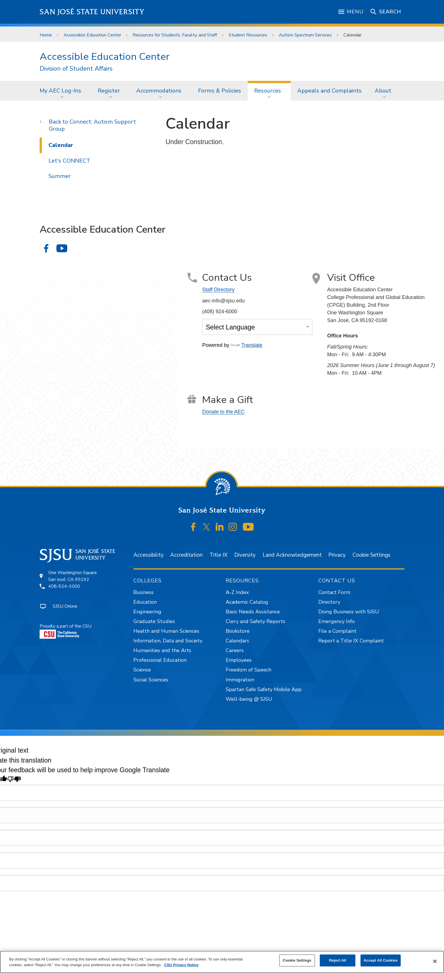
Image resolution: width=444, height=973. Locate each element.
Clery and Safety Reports (255, 621)
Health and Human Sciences (166, 631)
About (383, 91)
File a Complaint (337, 631)
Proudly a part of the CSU (65, 631)
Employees (239, 660)
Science (142, 669)
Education (145, 602)
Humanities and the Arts (162, 650)
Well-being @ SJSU (249, 699)
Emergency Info (336, 621)
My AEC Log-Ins (60, 91)
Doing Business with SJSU (348, 611)
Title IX (218, 555)
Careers (235, 650)
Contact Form (334, 592)
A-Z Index (237, 592)
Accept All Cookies (381, 960)
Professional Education (160, 660)
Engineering (147, 611)
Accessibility (148, 555)
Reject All (337, 960)
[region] (222, 962)
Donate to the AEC (223, 412)
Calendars (237, 640)
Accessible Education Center (92, 35)
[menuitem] (62, 90)
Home (46, 35)
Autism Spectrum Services (305, 35)
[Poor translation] (14, 779)
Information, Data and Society (167, 640)
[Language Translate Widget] (257, 327)
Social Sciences (150, 679)
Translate (246, 345)
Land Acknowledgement (292, 555)
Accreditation (186, 555)
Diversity (245, 555)
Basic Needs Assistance (253, 611)
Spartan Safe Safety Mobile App (264, 689)
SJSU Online (65, 606)
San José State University (92, 11)
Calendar (352, 35)
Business (143, 592)
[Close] (435, 961)
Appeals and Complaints (329, 91)
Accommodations (159, 91)
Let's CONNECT (69, 161)
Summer (59, 176)
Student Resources (248, 35)
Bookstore (238, 631)
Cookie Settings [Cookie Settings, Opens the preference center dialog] (297, 960)
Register (109, 91)
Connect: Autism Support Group (92, 125)
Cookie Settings (371, 555)
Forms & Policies (219, 91)
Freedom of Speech (248, 669)
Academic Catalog (247, 602)
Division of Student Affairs (76, 69)
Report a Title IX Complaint (351, 640)
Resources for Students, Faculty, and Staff (175, 35)
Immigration (240, 679)
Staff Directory (218, 289)
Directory (329, 602)
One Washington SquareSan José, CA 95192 (72, 576)
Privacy (337, 555)
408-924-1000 (64, 586)
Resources (267, 91)
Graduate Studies (154, 621)
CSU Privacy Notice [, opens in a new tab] (181, 965)
